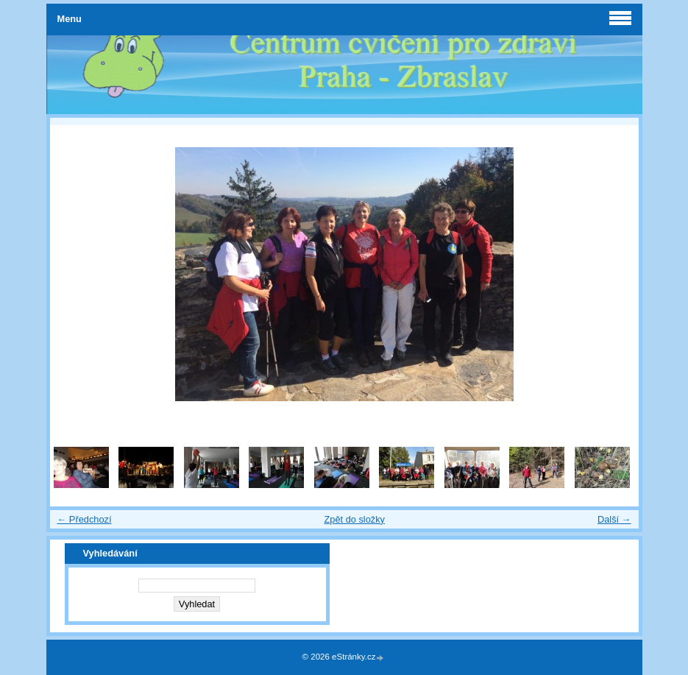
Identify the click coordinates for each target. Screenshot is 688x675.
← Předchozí (84, 519)
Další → (614, 519)
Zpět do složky (354, 519)
